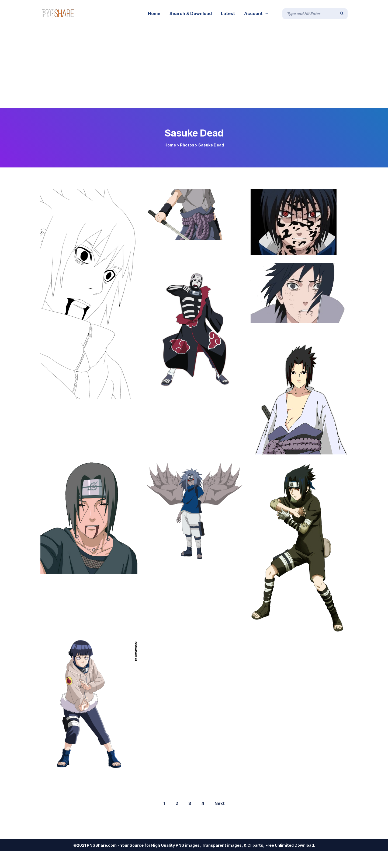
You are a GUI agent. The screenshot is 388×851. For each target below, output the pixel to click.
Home (170, 145)
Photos (187, 145)
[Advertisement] (194, 67)
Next (219, 803)
